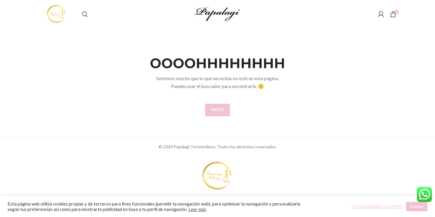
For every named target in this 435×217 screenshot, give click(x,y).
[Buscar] (101, 20)
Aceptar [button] (417, 206)
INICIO (217, 120)
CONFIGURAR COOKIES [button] (376, 206)
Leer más (197, 209)
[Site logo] (64, 19)
